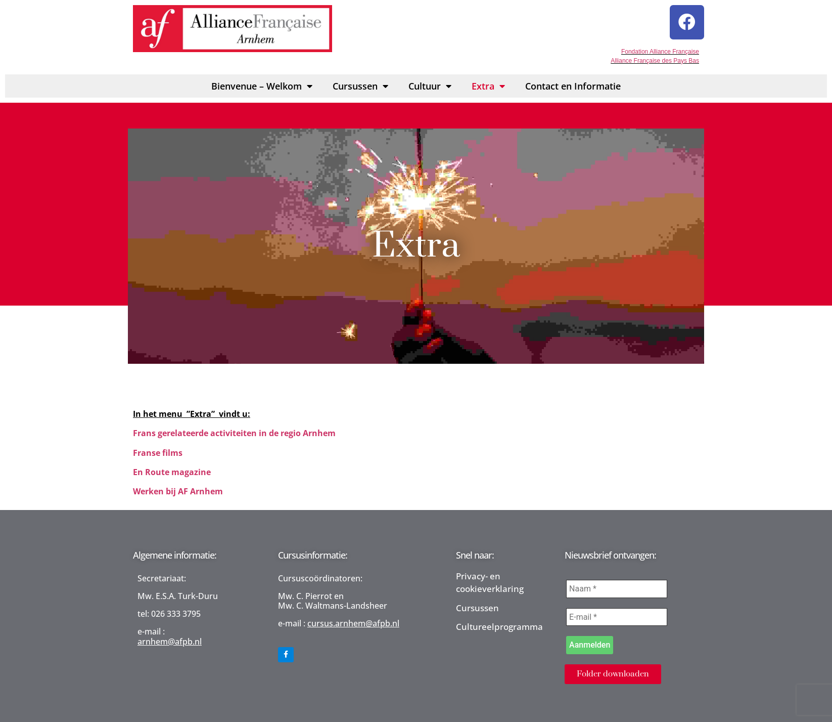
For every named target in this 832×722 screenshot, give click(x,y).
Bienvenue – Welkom (261, 83)
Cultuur (429, 83)
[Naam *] (616, 586)
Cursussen (360, 83)
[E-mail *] (616, 614)
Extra (488, 83)
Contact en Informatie (573, 83)
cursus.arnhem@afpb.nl (353, 620)
